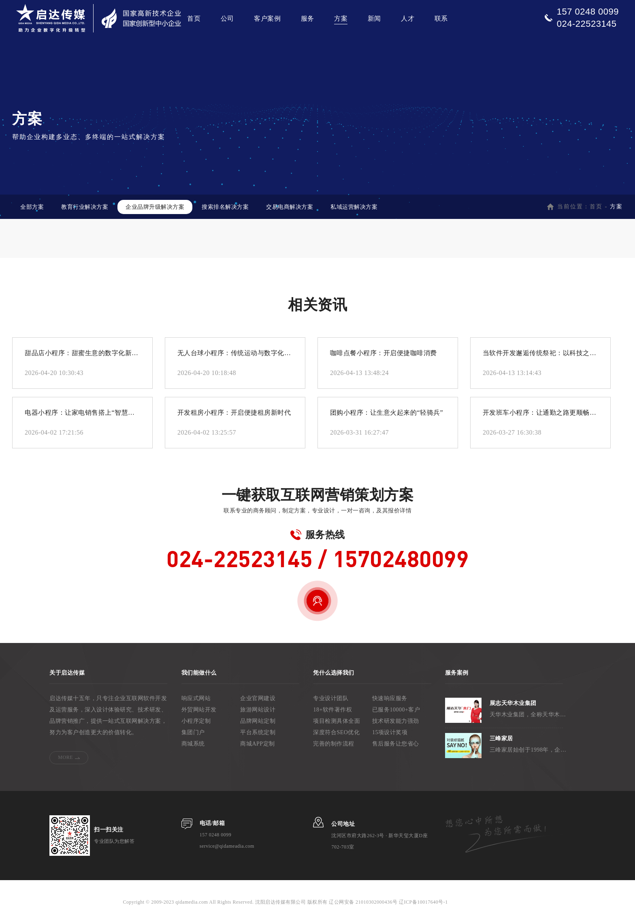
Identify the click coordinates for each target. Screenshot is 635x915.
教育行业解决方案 (84, 207)
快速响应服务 (389, 698)
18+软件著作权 (332, 710)
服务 (307, 18)
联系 (441, 18)
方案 (340, 18)
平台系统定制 (257, 732)
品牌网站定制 (257, 721)
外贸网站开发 (199, 710)
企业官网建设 (257, 698)
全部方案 (32, 207)
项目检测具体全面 (336, 721)
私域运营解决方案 (353, 207)
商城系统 (193, 744)
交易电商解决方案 (289, 207)
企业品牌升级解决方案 (155, 207)
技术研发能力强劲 (395, 721)
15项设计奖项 (390, 732)
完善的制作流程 (333, 744)
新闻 (374, 18)
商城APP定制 (257, 744)
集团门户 (193, 732)
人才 (407, 18)
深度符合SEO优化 (336, 732)
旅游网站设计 (257, 710)
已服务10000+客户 (396, 710)
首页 (193, 18)
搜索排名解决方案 (225, 207)
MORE (65, 757)
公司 (227, 18)
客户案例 (267, 18)
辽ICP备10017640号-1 (423, 902)
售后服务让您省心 (395, 744)
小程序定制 (196, 721)
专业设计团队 (330, 698)
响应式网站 (196, 698)
